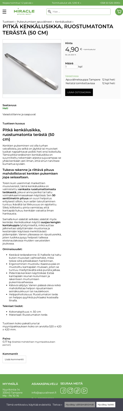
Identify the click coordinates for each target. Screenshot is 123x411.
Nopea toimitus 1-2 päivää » (18, 2)
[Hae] (78, 11)
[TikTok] (77, 391)
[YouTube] (84, 391)
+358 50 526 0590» (110, 2)
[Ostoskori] (119, 12)
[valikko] (4, 11)
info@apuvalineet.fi (44, 392)
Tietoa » (57, 404)
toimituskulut (89, 49)
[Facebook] (63, 391)
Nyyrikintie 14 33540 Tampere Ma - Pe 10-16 (17, 389)
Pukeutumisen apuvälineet (35, 21)
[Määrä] (71, 66)
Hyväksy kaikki (106, 404)
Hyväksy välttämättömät (80, 404)
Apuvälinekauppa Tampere (83, 79)
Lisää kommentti (14, 359)
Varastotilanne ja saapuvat (19, 114)
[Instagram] (70, 391)
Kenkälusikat (64, 21)
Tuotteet (9, 21)
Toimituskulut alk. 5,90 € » (66, 2)
